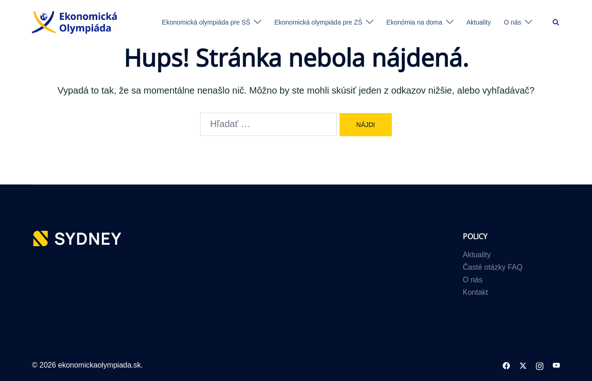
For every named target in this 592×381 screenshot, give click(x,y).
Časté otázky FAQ (493, 267)
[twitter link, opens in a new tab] (523, 365)
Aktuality (478, 22)
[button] (556, 22)
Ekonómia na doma (414, 22)
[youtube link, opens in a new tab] (556, 365)
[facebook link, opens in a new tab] (506, 365)
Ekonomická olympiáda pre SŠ (206, 22)
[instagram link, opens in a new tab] (539, 365)
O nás (512, 22)
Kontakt (475, 292)
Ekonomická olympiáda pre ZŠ (318, 22)
